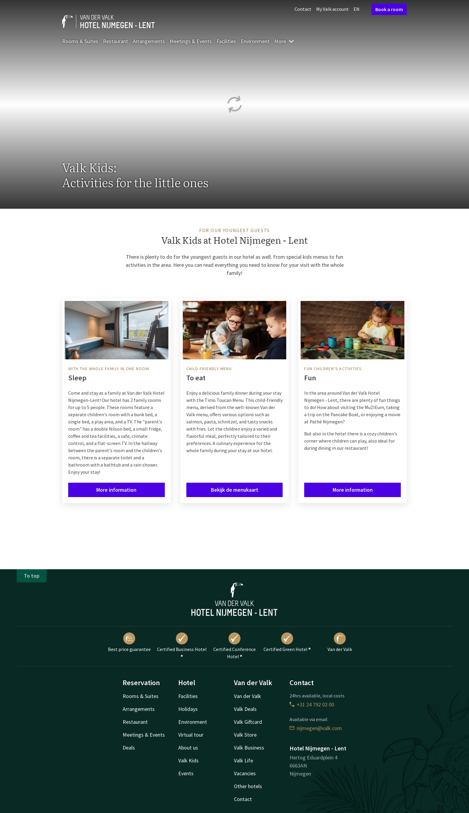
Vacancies (245, 773)
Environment (255, 41)
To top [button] (31, 575)
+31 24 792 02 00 (312, 704)
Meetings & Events (191, 41)
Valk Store (245, 734)
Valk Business (249, 747)
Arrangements (149, 41)
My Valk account (332, 9)
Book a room (389, 9)
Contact (303, 9)
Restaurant (115, 41)
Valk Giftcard (248, 721)
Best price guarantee (129, 642)
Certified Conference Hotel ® (234, 645)
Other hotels (248, 786)
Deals (129, 747)
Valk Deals (245, 708)
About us (188, 747)
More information (116, 489)
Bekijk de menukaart (234, 489)
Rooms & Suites (80, 41)
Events (186, 773)
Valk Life (243, 760)
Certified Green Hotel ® (287, 642)
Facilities (226, 41)
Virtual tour (190, 734)
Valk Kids (188, 760)
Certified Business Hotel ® (182, 645)
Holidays (188, 708)
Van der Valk (340, 642)
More (284, 41)
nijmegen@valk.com (316, 728)
